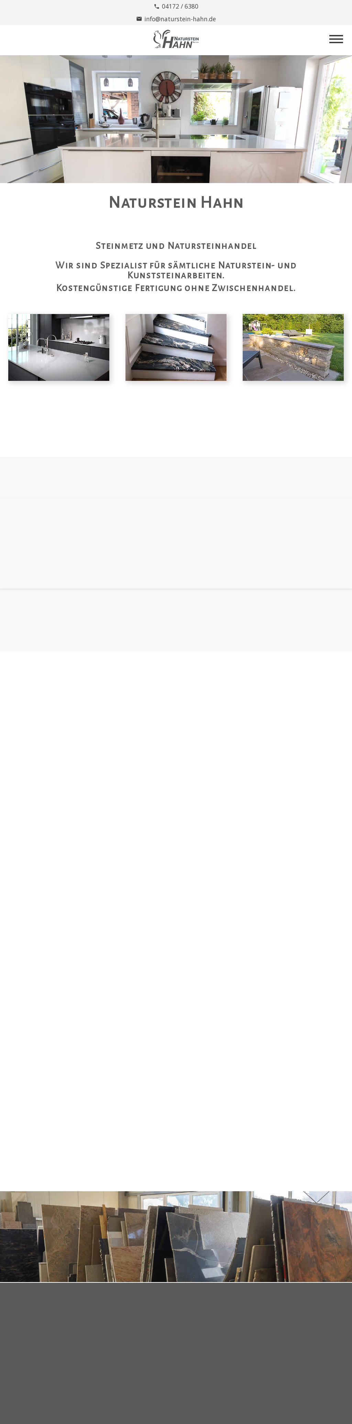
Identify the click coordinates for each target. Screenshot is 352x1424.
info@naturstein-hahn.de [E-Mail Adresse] (180, 19)
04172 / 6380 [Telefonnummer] (180, 6)
